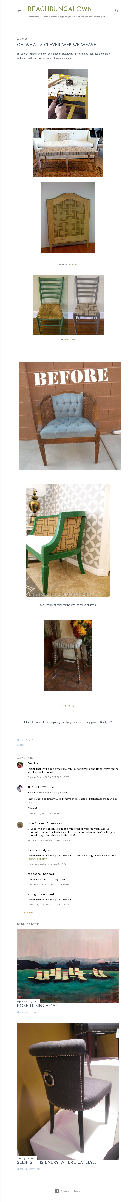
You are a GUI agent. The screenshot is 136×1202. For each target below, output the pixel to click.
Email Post (31, 740)
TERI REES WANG (39, 787)
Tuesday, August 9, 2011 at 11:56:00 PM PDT (50, 884)
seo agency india (38, 873)
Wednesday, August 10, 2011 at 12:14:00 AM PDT (52, 904)
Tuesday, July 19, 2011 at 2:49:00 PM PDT (48, 813)
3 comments (32, 1012)
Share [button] (20, 740)
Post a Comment (27, 912)
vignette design (69, 706)
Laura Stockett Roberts (42, 823)
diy (25, 744)
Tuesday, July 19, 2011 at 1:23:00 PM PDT (48, 777)
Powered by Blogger (68, 1191)
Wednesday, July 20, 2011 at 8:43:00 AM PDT (51, 840)
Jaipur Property (37, 850)
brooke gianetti (72, 264)
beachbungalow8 (59, 9)
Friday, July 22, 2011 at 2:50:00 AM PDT (48, 864)
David (31, 763)
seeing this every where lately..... (56, 1163)
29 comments (33, 1168)
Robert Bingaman (38, 1006)
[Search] (117, 9)
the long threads (69, 339)
